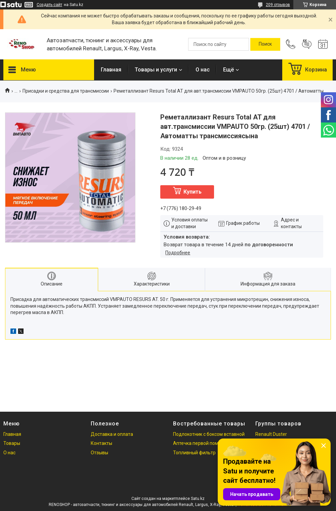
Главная (111, 69)
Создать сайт (49, 4)
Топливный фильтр (194, 452)
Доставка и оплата (112, 434)
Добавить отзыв (306, 44)
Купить (192, 192)
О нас (203, 69)
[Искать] (265, 44)
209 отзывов (278, 4)
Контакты (101, 443)
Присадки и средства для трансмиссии (66, 91)
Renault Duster (271, 434)
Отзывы (99, 452)
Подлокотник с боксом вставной (209, 434)
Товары (11, 443)
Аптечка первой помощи (200, 443)
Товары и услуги (156, 69)
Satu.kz (198, 498)
